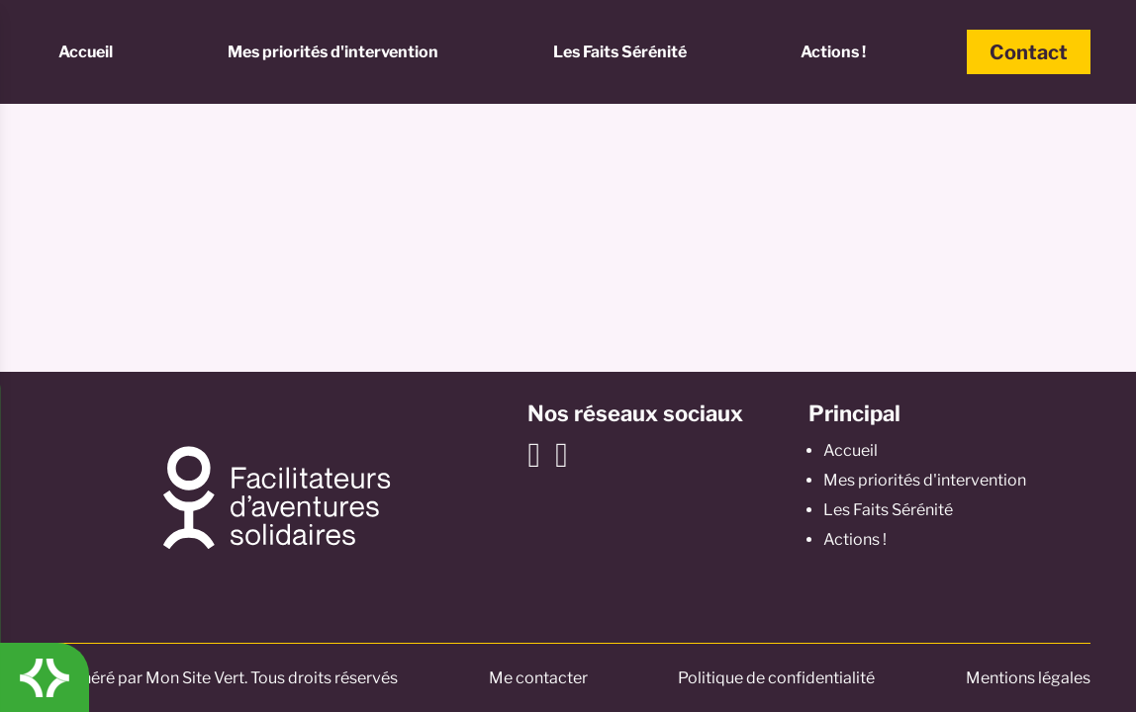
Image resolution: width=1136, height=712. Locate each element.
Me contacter (538, 677)
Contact (1029, 52)
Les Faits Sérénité (620, 52)
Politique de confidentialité (776, 677)
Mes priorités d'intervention (333, 52)
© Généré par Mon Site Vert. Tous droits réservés (222, 677)
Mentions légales (1028, 677)
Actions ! (833, 52)
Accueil (85, 52)
